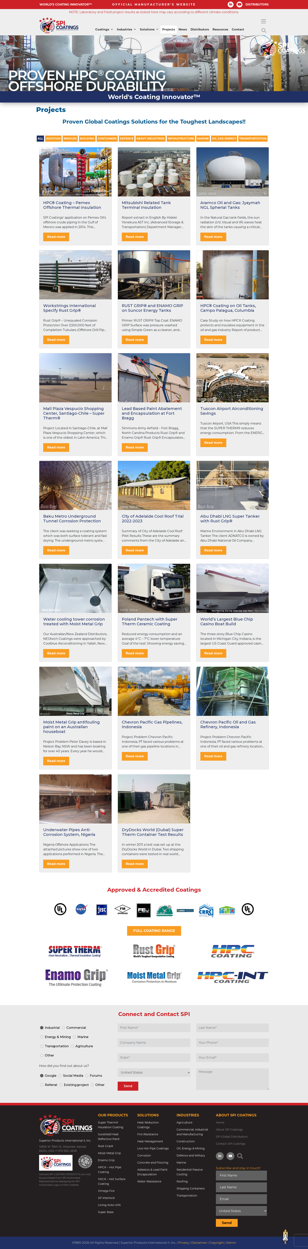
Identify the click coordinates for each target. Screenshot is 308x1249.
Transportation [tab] (253, 138)
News (183, 29)
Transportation (187, 1195)
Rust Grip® (105, 1146)
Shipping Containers (191, 1188)
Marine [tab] (203, 138)
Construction (186, 1141)
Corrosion (144, 1155)
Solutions (149, 29)
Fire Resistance (147, 1134)
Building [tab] (87, 138)
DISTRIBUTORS (257, 4)
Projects (168, 29)
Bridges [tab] (70, 138)
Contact (238, 29)
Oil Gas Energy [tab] (224, 138)
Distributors (200, 29)
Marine (181, 1162)
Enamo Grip (106, 1160)
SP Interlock (106, 1198)
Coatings (104, 29)
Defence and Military (191, 1155)
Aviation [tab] (53, 138)
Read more (56, 237)
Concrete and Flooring (152, 1162)
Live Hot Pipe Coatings (153, 1148)
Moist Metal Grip (109, 1153)
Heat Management (150, 1141)
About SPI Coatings (229, 1129)
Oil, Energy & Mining (191, 1148)
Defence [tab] (126, 138)
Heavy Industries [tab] (151, 138)
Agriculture (184, 1122)
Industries (126, 29)
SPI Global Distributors (232, 1136)
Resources (220, 29)
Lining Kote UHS (109, 1205)
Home (220, 1122)
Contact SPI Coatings (230, 1143)
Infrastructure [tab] (181, 138)
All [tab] (40, 138)
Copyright (216, 1242)
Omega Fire (106, 1191)
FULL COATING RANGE (154, 931)
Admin (231, 1242)
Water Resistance (149, 1181)
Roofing (182, 1181)
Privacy (183, 1242)
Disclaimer (199, 1242)
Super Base (106, 1212)
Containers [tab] (107, 138)
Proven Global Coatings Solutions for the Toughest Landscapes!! (154, 121)
